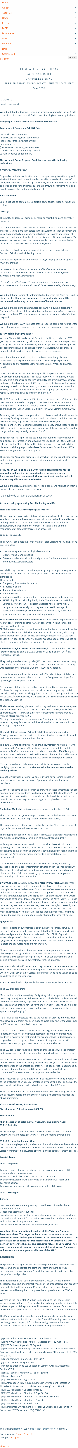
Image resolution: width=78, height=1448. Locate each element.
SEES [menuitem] (4, 38)
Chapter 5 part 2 (23, 1434)
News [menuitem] (5, 17)
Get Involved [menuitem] (8, 53)
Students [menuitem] (6, 43)
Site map (4, 1446)
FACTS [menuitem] (5, 28)
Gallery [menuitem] (5, 7)
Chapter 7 (16, 1437)
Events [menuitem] (5, 23)
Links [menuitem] (4, 48)
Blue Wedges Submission (42, 1428)
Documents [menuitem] (8, 33)
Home (4, 58)
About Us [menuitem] (7, 12)
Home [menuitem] (5, 2)
